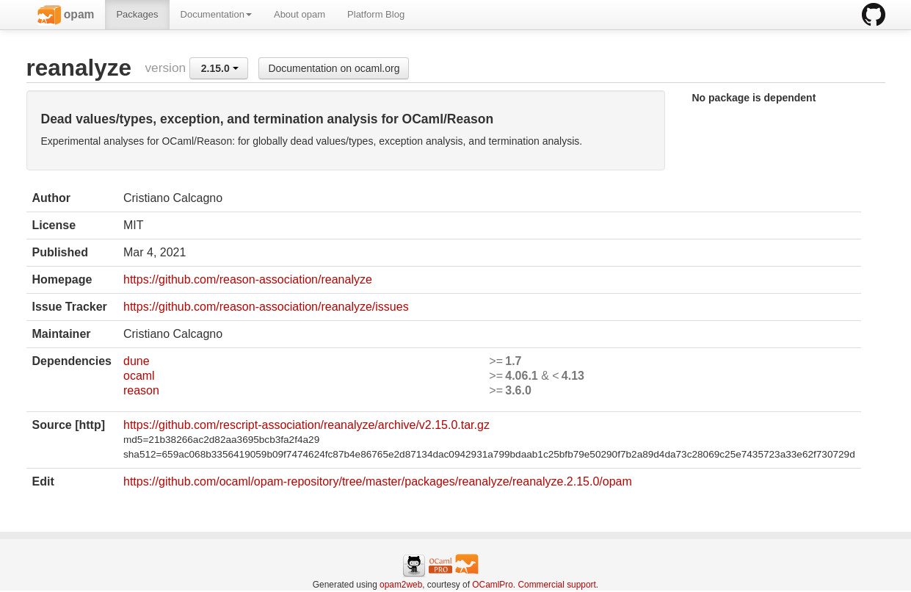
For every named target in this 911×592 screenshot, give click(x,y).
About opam (299, 14)
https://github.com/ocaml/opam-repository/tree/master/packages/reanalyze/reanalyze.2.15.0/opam (377, 481)
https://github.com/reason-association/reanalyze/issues (266, 306)
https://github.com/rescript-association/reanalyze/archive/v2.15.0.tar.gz (306, 425)
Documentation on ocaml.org (333, 68)
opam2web (401, 585)
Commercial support (556, 585)
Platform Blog (375, 14)
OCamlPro (492, 585)
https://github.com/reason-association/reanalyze (247, 279)
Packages (137, 14)
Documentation (216, 14)
